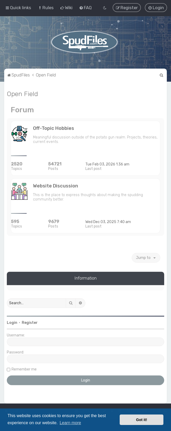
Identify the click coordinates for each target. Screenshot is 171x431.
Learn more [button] (70, 423)
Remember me (24, 369)
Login (12, 322)
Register (30, 322)
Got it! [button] (141, 420)
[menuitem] (45, 8)
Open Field (22, 93)
